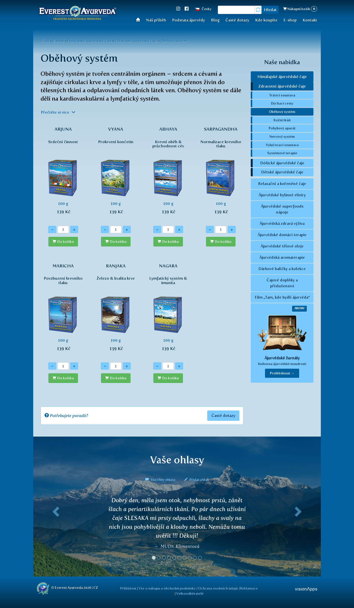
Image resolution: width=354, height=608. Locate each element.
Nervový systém (282, 136)
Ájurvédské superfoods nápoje (282, 209)
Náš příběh (156, 20)
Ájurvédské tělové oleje (282, 246)
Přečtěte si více (58, 112)
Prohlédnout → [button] (282, 373)
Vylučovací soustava (282, 145)
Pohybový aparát (282, 128)
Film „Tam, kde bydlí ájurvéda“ (282, 297)
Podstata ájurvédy (188, 20)
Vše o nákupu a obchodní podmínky (167, 588)
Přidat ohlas (196, 480)
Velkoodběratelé (190, 593)
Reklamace (249, 588)
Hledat (270, 9)
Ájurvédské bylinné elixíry (282, 195)
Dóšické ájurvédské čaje (282, 163)
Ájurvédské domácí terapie (282, 234)
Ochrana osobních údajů (218, 588)
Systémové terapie (282, 153)
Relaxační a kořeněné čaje (282, 183)
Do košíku (65, 242)
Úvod (139, 19)
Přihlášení (128, 588)
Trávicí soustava (282, 95)
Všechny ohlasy (160, 480)
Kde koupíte (266, 20)
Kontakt (310, 20)
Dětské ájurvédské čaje (282, 172)
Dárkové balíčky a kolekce (282, 268)
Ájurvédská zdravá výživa (282, 223)
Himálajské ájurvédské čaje (89, 41)
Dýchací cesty (282, 103)
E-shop (290, 20)
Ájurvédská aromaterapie (282, 257)
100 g (63, 173)
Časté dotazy (237, 20)
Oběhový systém (174, 41)
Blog (215, 20)
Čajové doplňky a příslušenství (282, 283)
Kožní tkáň (282, 120)
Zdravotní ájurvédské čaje (136, 41)
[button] (54, 530)
